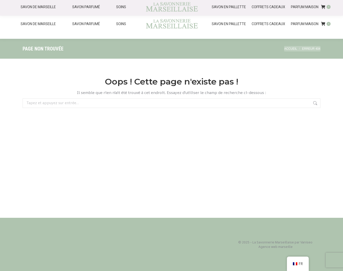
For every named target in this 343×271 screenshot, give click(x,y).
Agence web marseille (275, 246)
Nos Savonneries (315, 4)
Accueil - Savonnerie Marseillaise (264, 4)
